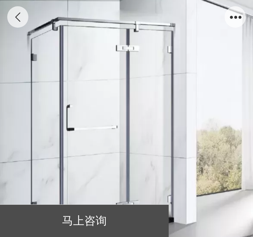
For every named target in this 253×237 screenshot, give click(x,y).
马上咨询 (84, 221)
